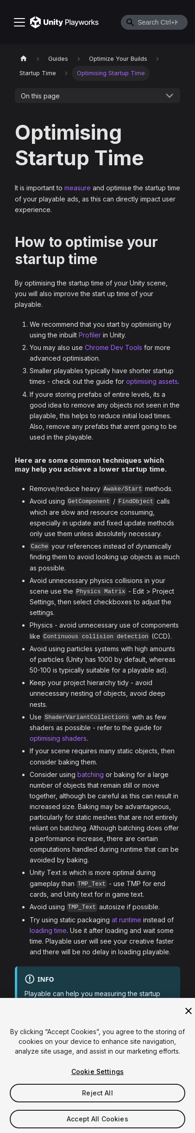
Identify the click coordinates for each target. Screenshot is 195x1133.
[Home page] (23, 59)
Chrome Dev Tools (113, 347)
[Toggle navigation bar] (19, 22)
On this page (40, 96)
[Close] (188, 1014)
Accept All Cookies (97, 1123)
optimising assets (152, 381)
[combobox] (154, 22)
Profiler (90, 335)
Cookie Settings (97, 1075)
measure (77, 188)
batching (90, 774)
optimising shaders (58, 738)
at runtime (126, 920)
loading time (48, 930)
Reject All (97, 1097)
